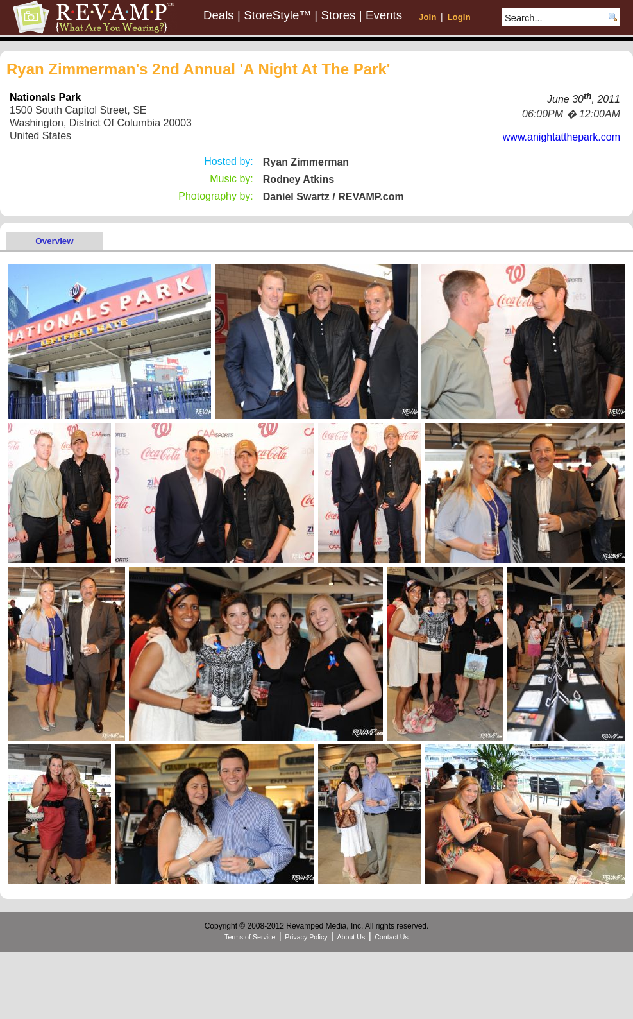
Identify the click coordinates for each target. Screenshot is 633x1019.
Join (427, 17)
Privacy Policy (306, 937)
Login (458, 17)
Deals (218, 15)
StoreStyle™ (277, 15)
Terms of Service (249, 937)
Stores (338, 15)
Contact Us (392, 937)
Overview (54, 241)
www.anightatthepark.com (561, 137)
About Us (351, 937)
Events (384, 15)
